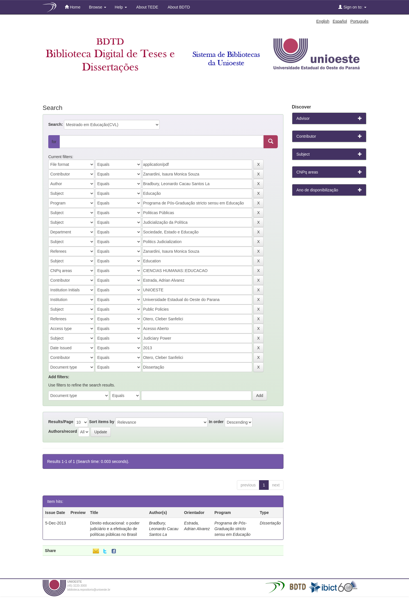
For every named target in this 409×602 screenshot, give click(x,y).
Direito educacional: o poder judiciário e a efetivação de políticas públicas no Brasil (114, 529)
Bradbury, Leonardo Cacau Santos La (164, 529)
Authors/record (62, 431)
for (54, 141)
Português (359, 21)
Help (121, 7)
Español (340, 21)
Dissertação (270, 523)
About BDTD (178, 7)
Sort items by (101, 421)
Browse (97, 7)
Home (72, 7)
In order (216, 421)
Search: (55, 124)
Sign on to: (352, 7)
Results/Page (60, 421)
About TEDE (146, 7)
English (322, 21)
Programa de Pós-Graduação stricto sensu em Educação (232, 529)
